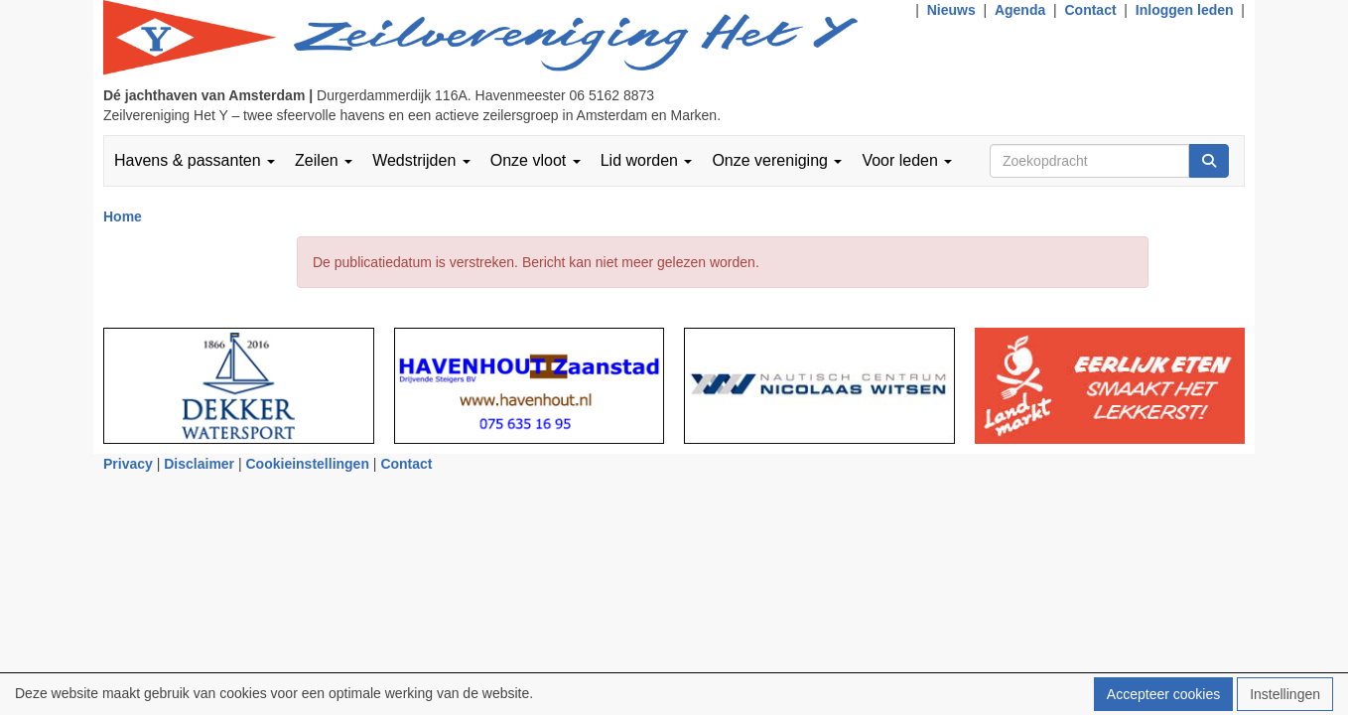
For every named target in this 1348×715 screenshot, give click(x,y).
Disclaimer (199, 464)
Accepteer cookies (1163, 694)
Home (122, 216)
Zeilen (323, 160)
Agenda (1020, 10)
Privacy (128, 464)
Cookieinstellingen (307, 464)
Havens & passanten (194, 160)
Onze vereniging (777, 160)
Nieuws (951, 10)
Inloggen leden (1185, 10)
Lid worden (647, 160)
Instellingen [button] (1285, 694)
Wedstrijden (421, 160)
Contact (1090, 10)
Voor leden (907, 160)
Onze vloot (535, 160)
